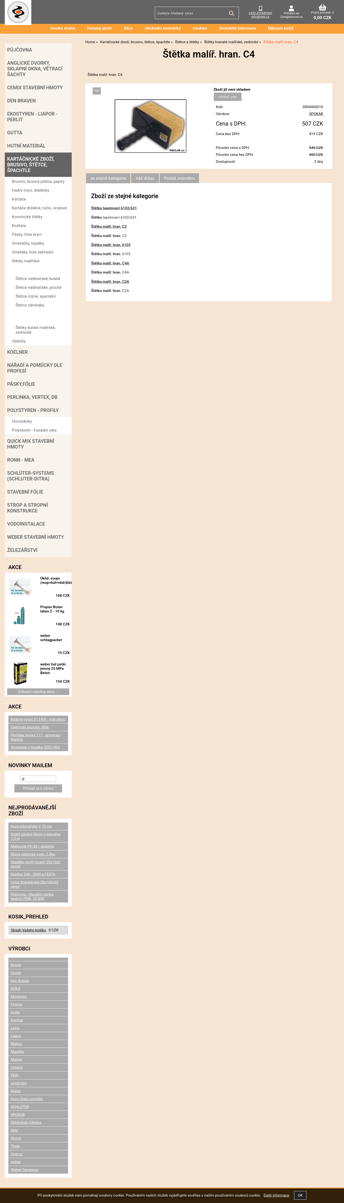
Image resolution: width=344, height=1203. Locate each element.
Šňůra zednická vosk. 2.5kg (33, 854)
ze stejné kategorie (108, 178)
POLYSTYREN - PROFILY (33, 410)
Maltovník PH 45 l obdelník (32, 846)
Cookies (200, 28)
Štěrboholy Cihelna (26, 1122)
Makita (16, 1044)
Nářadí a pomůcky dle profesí (34, 368)
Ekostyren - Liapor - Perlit (32, 116)
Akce (128, 28)
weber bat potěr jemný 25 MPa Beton (53, 668)
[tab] (108, 178)
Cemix (16, 973)
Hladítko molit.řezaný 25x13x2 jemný (35, 864)
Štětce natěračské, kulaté (38, 278)
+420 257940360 (260, 13)
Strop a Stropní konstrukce (27, 508)
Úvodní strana (62, 28)
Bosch (16, 965)
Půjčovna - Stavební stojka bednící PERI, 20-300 (32, 896)
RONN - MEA (20, 460)
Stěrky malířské (25, 261)
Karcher (17, 1020)
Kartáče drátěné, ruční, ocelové (39, 208)
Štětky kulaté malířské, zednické (36, 330)
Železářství (22, 550)
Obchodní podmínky (163, 28)
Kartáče (19, 199)
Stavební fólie (25, 492)
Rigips (16, 1091)
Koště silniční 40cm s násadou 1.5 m (35, 836)
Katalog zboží (99, 28)
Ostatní (16, 1067)
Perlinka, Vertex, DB (32, 397)
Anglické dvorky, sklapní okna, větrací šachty (35, 68)
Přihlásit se (291, 13)
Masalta (17, 1052)
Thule (15, 1146)
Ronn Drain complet (27, 1099)
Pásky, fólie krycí (27, 234)
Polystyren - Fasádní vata (34, 430)
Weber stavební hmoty (35, 537)
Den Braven (21, 101)
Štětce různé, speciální (36, 296)
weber (16, 1162)
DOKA (15, 989)
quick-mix (19, 1083)
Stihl (14, 1130)
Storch (16, 1138)
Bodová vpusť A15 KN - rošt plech (38, 719)
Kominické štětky (27, 216)
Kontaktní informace (237, 28)
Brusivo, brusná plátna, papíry (38, 181)
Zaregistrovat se (291, 17)
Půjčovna (19, 50)
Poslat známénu (179, 178)
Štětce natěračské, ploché (38, 287)
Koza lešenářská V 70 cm (31, 826)
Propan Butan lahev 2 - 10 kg (52, 609)
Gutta (14, 133)
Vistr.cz (17, 1154)
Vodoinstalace (26, 524)
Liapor (16, 1036)
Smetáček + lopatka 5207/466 (35, 747)
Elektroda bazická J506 (30, 727)
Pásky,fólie (21, 384)
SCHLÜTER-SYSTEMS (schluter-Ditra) (30, 476)
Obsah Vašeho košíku (28, 930)
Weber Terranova (24, 1170)
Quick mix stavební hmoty (30, 444)
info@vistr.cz (260, 16)
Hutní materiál (26, 146)
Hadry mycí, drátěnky (30, 190)
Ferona (16, 1004)
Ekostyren (19, 996)
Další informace (276, 1195)
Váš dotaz (145, 178)
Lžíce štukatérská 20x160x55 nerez (34, 884)
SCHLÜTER (20, 1107)
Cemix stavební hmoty (35, 87)
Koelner (17, 352)
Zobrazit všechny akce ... (38, 692)
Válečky (19, 341)
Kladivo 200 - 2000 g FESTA (33, 874)
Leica (15, 1028)
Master (16, 1059)
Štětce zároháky (30, 305)
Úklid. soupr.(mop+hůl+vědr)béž (56, 580)
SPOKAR (316, 114)
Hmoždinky (22, 421)
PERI (14, 1075)
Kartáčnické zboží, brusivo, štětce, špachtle (30, 164)
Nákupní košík (281, 28)
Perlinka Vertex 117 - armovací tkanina (35, 737)
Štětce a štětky (25, 269)
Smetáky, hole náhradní (32, 252)
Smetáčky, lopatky (28, 243)
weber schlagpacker (51, 637)
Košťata (19, 225)
